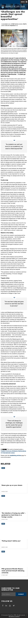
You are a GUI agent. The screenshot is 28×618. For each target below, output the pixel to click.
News (3, 468)
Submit (21, 594)
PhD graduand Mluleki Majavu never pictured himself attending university (13, 571)
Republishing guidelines (14, 616)
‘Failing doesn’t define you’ (11, 541)
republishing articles (15, 455)
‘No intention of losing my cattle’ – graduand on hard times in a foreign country (14, 515)
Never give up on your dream (12, 485)
